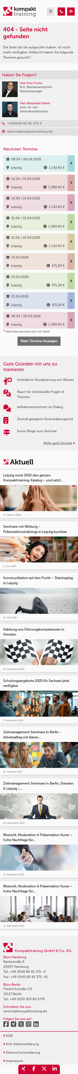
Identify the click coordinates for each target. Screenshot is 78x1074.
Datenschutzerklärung (21, 1052)
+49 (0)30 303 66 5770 (27, 999)
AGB (7, 1036)
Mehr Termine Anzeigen (39, 341)
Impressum (13, 1061)
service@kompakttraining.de (25, 1011)
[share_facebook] (34, 1069)
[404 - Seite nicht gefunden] (61, 11)
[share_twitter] (44, 1069)
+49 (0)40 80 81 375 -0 (28, 972)
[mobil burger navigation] (50, 11)
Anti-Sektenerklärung (21, 1044)
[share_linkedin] (55, 1069)
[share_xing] (23, 1069)
